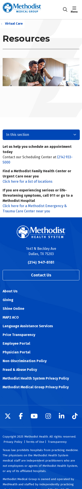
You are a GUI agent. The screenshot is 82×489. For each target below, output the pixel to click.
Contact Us (41, 275)
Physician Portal (16, 352)
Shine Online (13, 309)
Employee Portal (16, 343)
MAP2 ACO (11, 317)
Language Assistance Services (28, 326)
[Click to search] (65, 9)
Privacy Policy (12, 442)
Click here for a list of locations (27, 181)
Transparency (57, 442)
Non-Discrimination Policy (25, 361)
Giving (8, 300)
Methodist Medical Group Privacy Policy (36, 387)
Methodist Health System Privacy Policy (36, 378)
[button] (75, 9)
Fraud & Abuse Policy (20, 370)
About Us (10, 291)
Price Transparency (19, 335)
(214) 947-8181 (41, 262)
